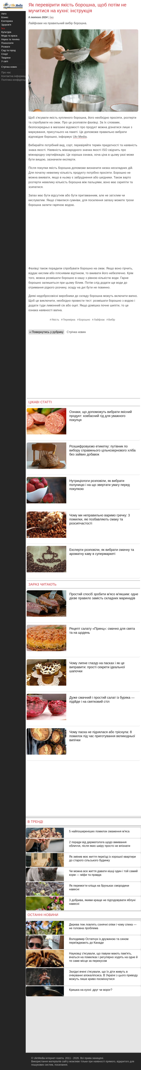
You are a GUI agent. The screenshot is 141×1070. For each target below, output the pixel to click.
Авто (3, 13)
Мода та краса (9, 35)
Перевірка (69, 319)
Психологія (7, 43)
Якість (55, 319)
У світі (4, 61)
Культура (6, 32)
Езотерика (7, 21)
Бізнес (4, 17)
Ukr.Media (80, 136)
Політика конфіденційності (17, 79)
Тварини (5, 57)
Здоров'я (6, 24)
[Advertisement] (83, 236)
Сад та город (8, 50)
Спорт (4, 54)
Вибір (111, 319)
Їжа (51, 17)
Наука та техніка (10, 39)
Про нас (6, 72)
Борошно (84, 319)
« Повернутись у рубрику (46, 332)
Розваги (5, 46)
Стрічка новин (76, 332)
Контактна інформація (14, 76)
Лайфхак (99, 319)
